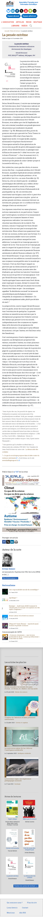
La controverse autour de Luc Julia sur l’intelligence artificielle (18, 749)
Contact (25, 908)
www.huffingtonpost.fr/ (10, 460)
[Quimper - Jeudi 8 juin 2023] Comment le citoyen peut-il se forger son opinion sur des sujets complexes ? (24, 607)
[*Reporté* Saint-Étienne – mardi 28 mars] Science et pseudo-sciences (23, 624)
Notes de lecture (15, 31)
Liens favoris (12, 908)
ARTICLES (20, 22)
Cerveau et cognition (22, 722)
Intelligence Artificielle (24, 753)
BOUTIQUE (37, 22)
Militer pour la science (29, 819)
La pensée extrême (12, 876)
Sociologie (17, 784)
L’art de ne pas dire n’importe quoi (29, 849)
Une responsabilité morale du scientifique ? (24, 590)
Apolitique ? (13, 598)
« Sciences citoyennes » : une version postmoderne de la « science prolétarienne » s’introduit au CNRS (24, 636)
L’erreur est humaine (12, 848)
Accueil (7, 31)
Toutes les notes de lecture (24, 886)
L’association (7, 22)
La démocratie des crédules (29, 876)
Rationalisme (8, 585)
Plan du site (32, 903)
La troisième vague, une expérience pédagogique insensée (18, 780)
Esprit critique (12, 819)
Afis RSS (22, 913)
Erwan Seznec (8, 569)
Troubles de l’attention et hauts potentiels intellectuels (20, 718)
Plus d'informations (9, 578)
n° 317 (16, 472)
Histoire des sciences (21, 692)
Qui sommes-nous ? (14, 903)
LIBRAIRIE (15, 26)
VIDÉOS (24, 26)
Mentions (11, 913)
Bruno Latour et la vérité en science (21, 616)
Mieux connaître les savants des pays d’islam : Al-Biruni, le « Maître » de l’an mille (21, 688)
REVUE (28, 22)
